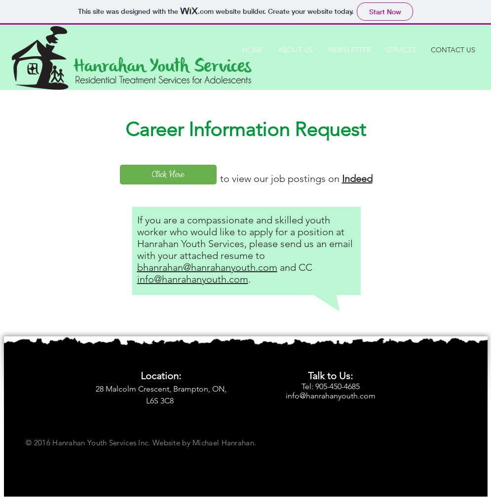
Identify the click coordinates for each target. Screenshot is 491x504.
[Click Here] (168, 174)
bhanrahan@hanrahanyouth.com (207, 267)
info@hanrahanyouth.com (192, 279)
